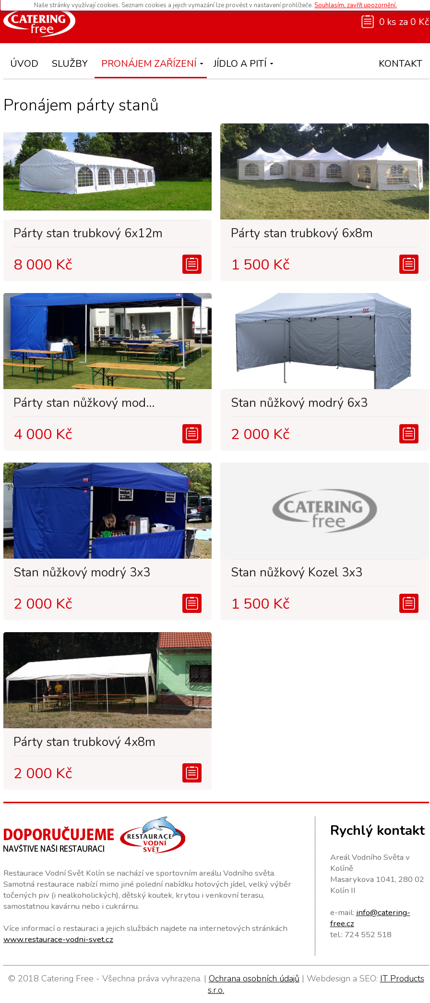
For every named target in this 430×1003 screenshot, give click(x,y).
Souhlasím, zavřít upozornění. (355, 5)
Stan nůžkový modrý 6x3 (299, 403)
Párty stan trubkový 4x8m (84, 742)
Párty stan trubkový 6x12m (88, 233)
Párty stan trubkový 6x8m (302, 233)
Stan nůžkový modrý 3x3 (81, 572)
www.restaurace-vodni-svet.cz (58, 939)
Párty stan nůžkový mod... (84, 403)
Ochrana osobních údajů (254, 978)
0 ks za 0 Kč (404, 21)
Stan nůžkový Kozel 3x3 (296, 572)
